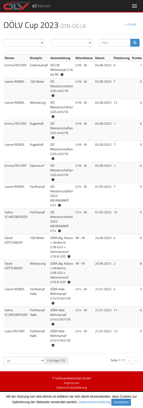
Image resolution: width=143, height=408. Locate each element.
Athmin (41, 6)
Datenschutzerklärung (94, 402)
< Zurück (131, 24)
